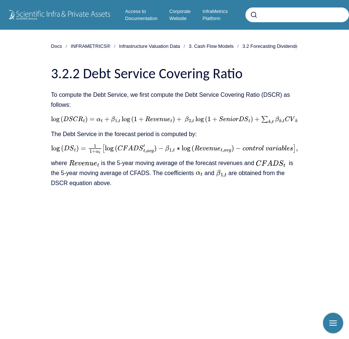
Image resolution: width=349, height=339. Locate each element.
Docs (56, 46)
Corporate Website (180, 15)
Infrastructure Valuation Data (149, 46)
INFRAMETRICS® (90, 46)
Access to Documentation (141, 15)
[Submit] (254, 15)
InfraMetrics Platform (215, 15)
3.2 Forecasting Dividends (270, 46)
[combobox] (297, 15)
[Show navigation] (333, 323)
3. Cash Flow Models (211, 46)
